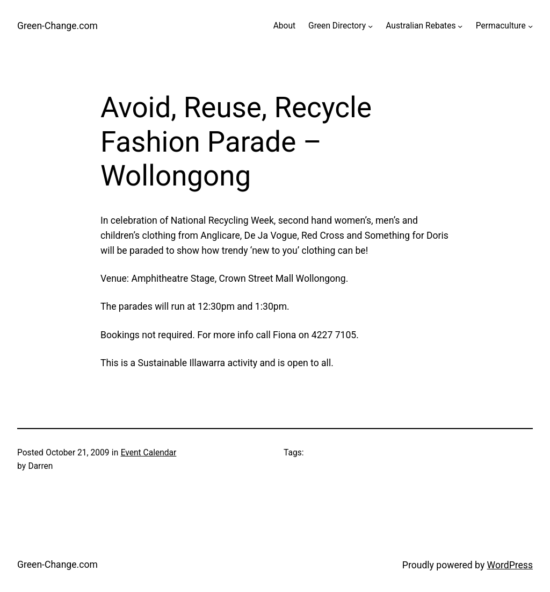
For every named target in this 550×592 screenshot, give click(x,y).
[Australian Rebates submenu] (460, 26)
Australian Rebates (420, 26)
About (284, 26)
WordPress (510, 565)
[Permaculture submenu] (530, 26)
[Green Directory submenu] (370, 26)
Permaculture (501, 26)
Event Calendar (149, 453)
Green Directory (337, 26)
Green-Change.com (57, 25)
